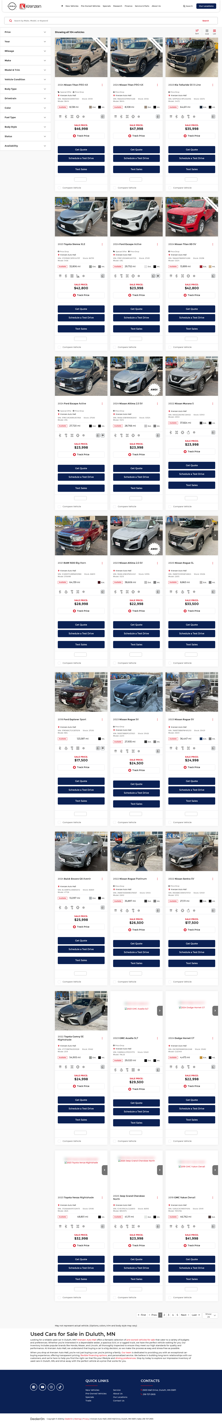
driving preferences (125, 1358)
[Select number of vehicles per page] (210, 1315)
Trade (88, 1400)
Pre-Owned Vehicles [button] (90, 6)
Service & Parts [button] (142, 6)
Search (205, 21)
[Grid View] (206, 32)
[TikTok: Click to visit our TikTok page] (60, 1387)
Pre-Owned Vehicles (96, 1393)
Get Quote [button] (81, 149)
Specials (90, 1397)
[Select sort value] (198, 32)
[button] (104, 57)
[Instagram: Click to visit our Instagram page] (51, 1387)
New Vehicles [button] (72, 6)
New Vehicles (92, 1390)
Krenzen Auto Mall (86, 1340)
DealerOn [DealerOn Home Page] (69, 1419)
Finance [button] (128, 6)
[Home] (62, 6)
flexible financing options (94, 1355)
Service (117, 1390)
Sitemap (77, 1419)
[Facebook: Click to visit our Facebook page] (34, 1387)
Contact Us (118, 1400)
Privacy (86, 1419)
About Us (117, 1393)
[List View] (214, 32)
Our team (126, 1352)
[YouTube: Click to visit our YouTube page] (42, 1387)
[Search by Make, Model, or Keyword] (107, 20)
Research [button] (117, 6)
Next (185, 1315)
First (142, 1315)
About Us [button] (156, 6)
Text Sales (81, 169)
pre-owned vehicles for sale (141, 1340)
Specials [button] (107, 6)
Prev (153, 1315)
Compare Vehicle (72, 188)
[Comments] (103, 116)
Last (196, 1315)
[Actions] (102, 85)
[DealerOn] (37, 1419)
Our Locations (206, 6)
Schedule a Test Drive (81, 158)
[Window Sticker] (158, 276)
